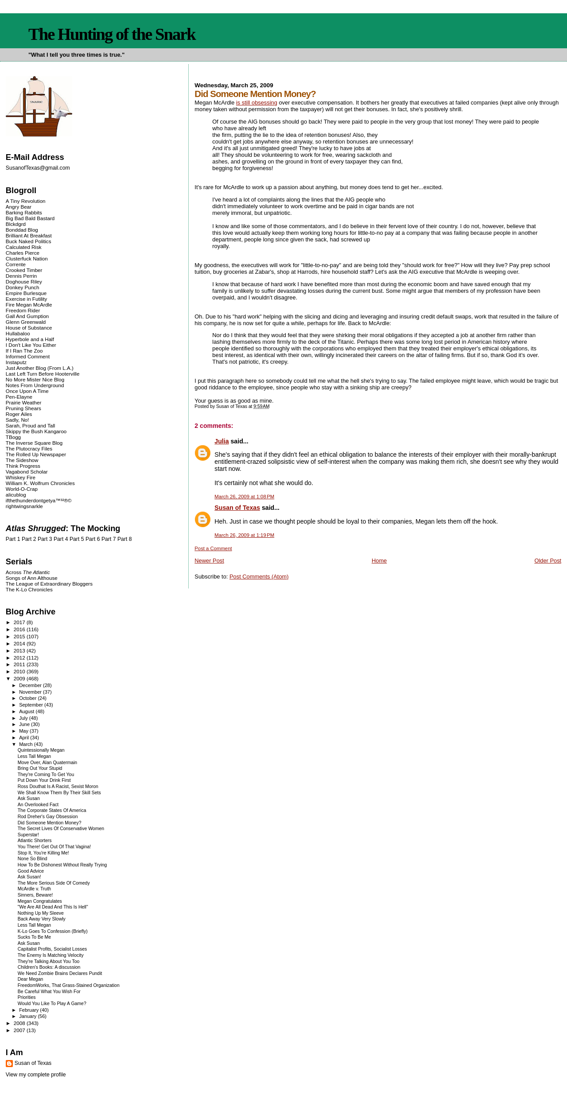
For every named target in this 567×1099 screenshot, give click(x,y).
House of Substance (29, 327)
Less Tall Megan (34, 756)
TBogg (13, 437)
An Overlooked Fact (38, 804)
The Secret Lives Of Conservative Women (61, 828)
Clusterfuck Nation (27, 258)
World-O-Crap (22, 489)
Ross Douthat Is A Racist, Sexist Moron (58, 786)
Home (379, 560)
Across (28, 572)
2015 (20, 636)
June (25, 724)
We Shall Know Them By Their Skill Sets (59, 792)
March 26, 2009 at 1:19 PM (244, 535)
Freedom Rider (23, 310)
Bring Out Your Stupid (40, 768)
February (29, 1010)
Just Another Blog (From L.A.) (40, 368)
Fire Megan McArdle (29, 304)
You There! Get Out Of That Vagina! (54, 846)
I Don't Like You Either (31, 345)
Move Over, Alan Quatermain (47, 762)
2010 (20, 671)
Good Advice (31, 871)
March (26, 744)
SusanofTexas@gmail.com (38, 168)
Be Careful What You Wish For (49, 991)
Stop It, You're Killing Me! (43, 852)
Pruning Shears (23, 408)
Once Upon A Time (27, 391)
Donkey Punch (22, 287)
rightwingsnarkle (24, 506)
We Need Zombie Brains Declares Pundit (60, 973)
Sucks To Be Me (34, 937)
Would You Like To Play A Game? (52, 1003)
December (31, 685)
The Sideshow (22, 460)
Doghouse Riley (24, 281)
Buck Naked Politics (28, 241)
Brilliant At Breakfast (29, 235)
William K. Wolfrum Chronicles (40, 483)
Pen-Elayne (19, 397)
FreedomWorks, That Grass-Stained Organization (69, 985)
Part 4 (61, 539)
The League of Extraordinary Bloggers (49, 583)
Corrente (16, 264)
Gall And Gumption (27, 316)
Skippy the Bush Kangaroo (36, 431)
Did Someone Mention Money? (50, 822)
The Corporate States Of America (52, 810)
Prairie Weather (23, 402)
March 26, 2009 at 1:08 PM (244, 496)
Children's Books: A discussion (49, 967)
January (28, 1016)
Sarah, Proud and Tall (30, 425)
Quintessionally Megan (41, 750)
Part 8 (124, 539)
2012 (20, 657)
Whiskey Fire (20, 477)
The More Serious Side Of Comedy (54, 883)
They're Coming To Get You (46, 774)
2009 (20, 678)
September (31, 704)
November (31, 692)
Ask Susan (29, 798)
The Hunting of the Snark (111, 34)
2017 (20, 622)
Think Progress (23, 466)
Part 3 (45, 539)
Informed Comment (28, 356)
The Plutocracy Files (29, 448)
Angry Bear (18, 207)
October (28, 698)
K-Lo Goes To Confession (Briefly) (53, 931)
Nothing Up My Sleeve (41, 913)
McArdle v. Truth (34, 888)
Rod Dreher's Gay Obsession (48, 816)
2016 (20, 629)
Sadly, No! (17, 420)
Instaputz (16, 362)
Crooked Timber (24, 270)
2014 (20, 643)
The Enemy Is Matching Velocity (51, 955)
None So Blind (32, 858)
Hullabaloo (18, 333)
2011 (20, 664)
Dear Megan (30, 979)
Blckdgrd (16, 224)
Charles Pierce (22, 253)
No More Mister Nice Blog (35, 379)
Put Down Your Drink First (44, 780)
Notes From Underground (35, 385)
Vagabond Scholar (27, 471)
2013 (20, 650)
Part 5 (77, 539)
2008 (20, 1023)
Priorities (27, 997)
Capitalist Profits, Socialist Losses (52, 949)
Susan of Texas (237, 507)
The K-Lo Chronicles (29, 589)
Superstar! (28, 834)
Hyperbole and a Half (30, 339)
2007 (20, 1030)
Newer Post (209, 560)
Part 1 (13, 539)
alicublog (16, 494)
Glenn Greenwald (26, 322)
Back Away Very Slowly (42, 918)
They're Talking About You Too (49, 961)
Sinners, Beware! (35, 895)
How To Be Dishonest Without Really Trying (62, 864)
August (27, 711)
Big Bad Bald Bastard (30, 218)
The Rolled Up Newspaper (36, 454)
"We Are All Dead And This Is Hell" (53, 907)
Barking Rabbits (24, 212)
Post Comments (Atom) (259, 576)
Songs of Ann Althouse (32, 578)
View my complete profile (36, 1075)
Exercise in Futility (26, 299)
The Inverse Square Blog (34, 443)
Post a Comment (213, 548)
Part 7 (108, 539)
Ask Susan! (29, 876)
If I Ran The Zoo (24, 350)
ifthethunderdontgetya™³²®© (39, 500)
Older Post (547, 560)
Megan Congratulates (40, 901)
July (24, 718)
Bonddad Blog (22, 230)
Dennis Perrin (21, 276)
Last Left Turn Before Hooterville (43, 374)
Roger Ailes (19, 414)
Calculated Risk (24, 247)
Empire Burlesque (26, 293)
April (24, 737)
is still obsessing (256, 102)
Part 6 (92, 539)
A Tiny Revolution (26, 201)
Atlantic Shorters (35, 840)
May (24, 731)
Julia (221, 441)
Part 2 (29, 539)
